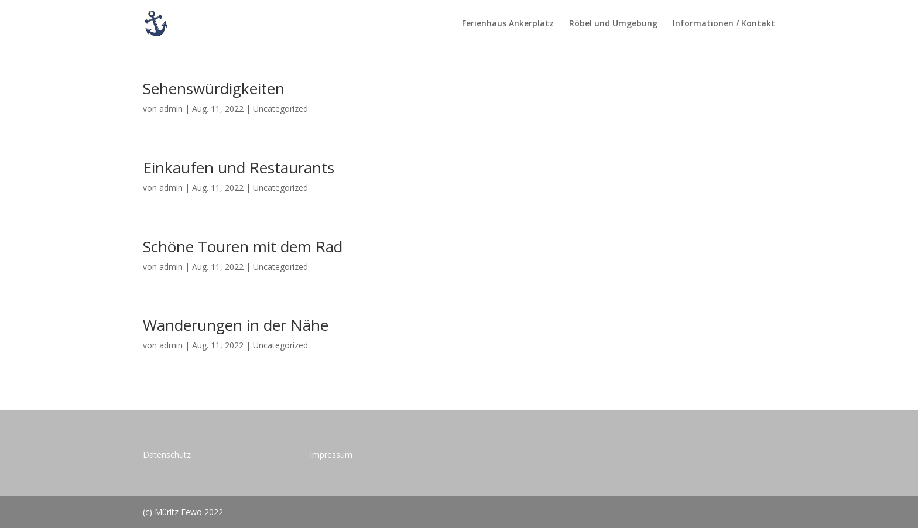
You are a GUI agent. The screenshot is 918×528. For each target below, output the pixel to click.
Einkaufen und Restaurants (238, 167)
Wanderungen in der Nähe (235, 324)
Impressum (331, 454)
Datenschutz (167, 454)
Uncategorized (280, 108)
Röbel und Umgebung (613, 24)
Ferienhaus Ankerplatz (508, 24)
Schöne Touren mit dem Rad (242, 246)
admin (171, 108)
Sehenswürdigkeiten (214, 88)
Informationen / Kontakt (724, 24)
